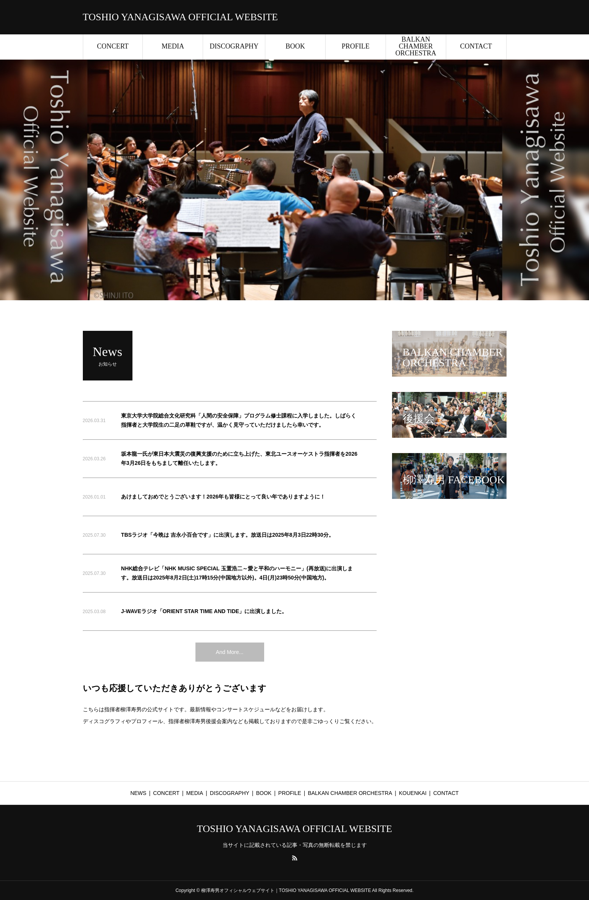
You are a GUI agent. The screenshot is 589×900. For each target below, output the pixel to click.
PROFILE (356, 46)
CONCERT (113, 46)
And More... (229, 652)
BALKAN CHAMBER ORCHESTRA (415, 46)
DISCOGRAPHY (234, 46)
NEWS (138, 793)
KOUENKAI (412, 793)
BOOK (295, 46)
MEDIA (172, 46)
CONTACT (476, 46)
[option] (294, 180)
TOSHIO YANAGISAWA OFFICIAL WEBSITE (180, 17)
